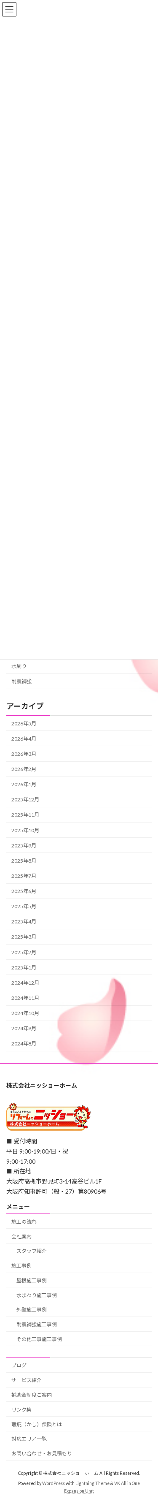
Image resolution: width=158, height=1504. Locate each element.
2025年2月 (23, 952)
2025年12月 (25, 799)
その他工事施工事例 (39, 1339)
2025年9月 (23, 845)
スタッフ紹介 (31, 1251)
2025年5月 (23, 906)
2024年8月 (23, 1043)
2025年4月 (23, 921)
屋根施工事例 (31, 1280)
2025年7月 (23, 876)
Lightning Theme (92, 1483)
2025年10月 (25, 830)
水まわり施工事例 (36, 1295)
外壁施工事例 (31, 1309)
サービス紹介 (26, 1380)
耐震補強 (21, 681)
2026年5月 (23, 723)
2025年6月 (23, 891)
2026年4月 (23, 739)
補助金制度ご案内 (31, 1395)
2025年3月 (23, 937)
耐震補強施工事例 (36, 1324)
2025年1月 (23, 967)
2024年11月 (25, 998)
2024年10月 (25, 1013)
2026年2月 (23, 769)
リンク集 (21, 1409)
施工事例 (21, 1265)
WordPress (53, 1483)
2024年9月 (23, 1028)
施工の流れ (24, 1221)
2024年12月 (25, 983)
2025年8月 (23, 861)
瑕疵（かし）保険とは (36, 1424)
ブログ (19, 1365)
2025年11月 (25, 815)
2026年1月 (23, 784)
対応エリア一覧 (29, 1439)
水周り (19, 666)
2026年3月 (23, 754)
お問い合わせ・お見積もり (41, 1453)
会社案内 (21, 1236)
